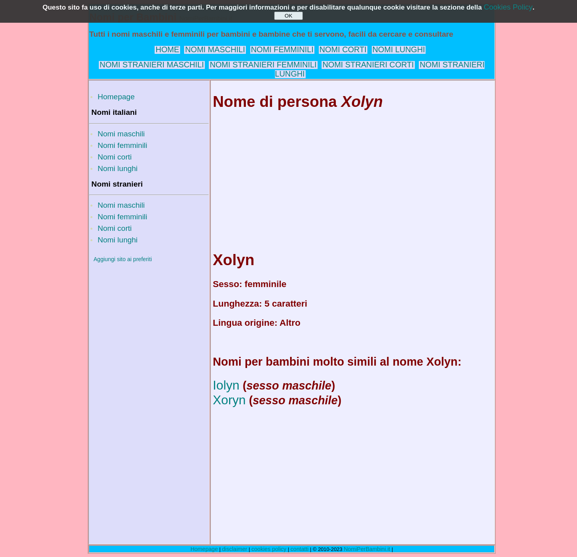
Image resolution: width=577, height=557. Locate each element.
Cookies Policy (508, 7)
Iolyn (226, 385)
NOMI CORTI (343, 49)
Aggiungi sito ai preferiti (123, 259)
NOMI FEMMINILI (282, 49)
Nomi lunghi (117, 168)
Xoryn (229, 400)
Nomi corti (115, 157)
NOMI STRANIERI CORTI (368, 64)
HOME (167, 49)
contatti (299, 549)
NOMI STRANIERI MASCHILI (152, 64)
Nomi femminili (122, 145)
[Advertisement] (149, 388)
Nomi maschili (121, 134)
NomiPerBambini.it (367, 549)
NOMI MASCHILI (215, 49)
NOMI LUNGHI (399, 49)
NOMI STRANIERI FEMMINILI (263, 64)
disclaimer (234, 549)
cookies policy (269, 549)
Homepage (116, 97)
